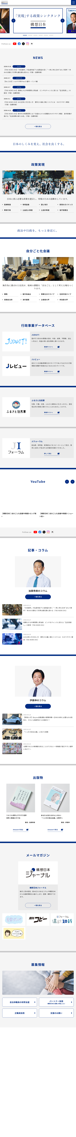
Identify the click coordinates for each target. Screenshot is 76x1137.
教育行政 (7, 210)
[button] (13, 21)
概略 (6, 294)
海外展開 (26, 299)
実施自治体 (8, 299)
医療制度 (7, 204)
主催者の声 (45, 299)
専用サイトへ (48, 347)
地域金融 (26, 204)
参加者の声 (64, 299)
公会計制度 (45, 210)
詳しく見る (47, 453)
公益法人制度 (28, 210)
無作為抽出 (27, 294)
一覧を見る (38, 126)
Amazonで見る (18, 830)
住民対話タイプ (65, 294)
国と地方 (44, 204)
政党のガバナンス (66, 204)
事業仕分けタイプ (47, 294)
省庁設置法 (64, 210)
